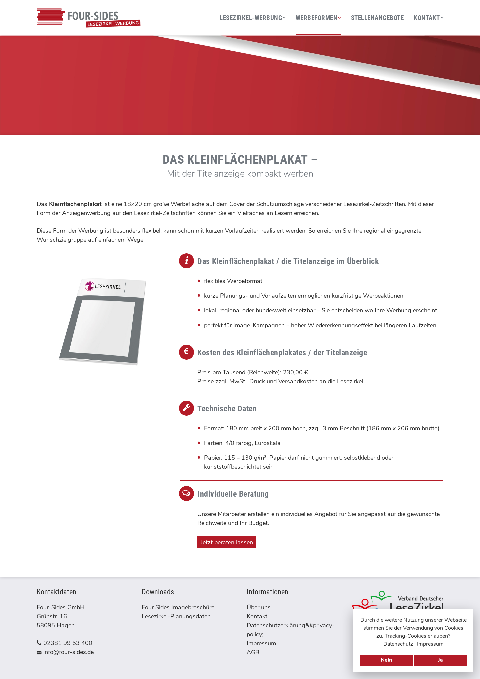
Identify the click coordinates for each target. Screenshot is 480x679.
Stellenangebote (377, 18)
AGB (253, 652)
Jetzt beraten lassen (227, 542)
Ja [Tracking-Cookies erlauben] (440, 660)
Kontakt (427, 18)
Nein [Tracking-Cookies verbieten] (386, 660)
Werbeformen (317, 18)
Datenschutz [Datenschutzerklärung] (398, 644)
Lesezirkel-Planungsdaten (176, 616)
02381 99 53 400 (67, 643)
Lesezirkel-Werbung (251, 18)
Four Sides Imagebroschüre (178, 607)
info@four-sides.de (68, 652)
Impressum (430, 644)
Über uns (259, 607)
